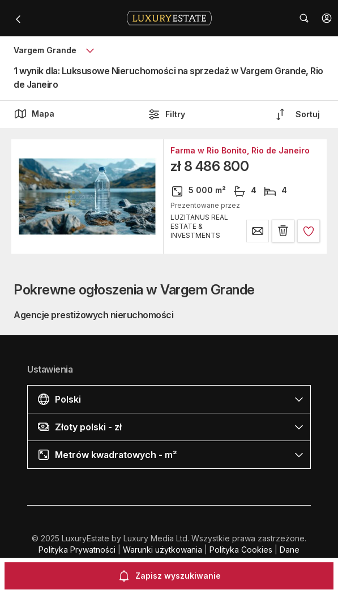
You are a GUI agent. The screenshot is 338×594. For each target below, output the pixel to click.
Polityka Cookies (240, 549)
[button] (326, 18)
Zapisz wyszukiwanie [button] (169, 576)
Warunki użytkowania (162, 549)
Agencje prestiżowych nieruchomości (93, 314)
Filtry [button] (166, 114)
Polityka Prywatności (76, 549)
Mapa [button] (34, 114)
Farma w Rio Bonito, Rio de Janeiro (240, 150)
